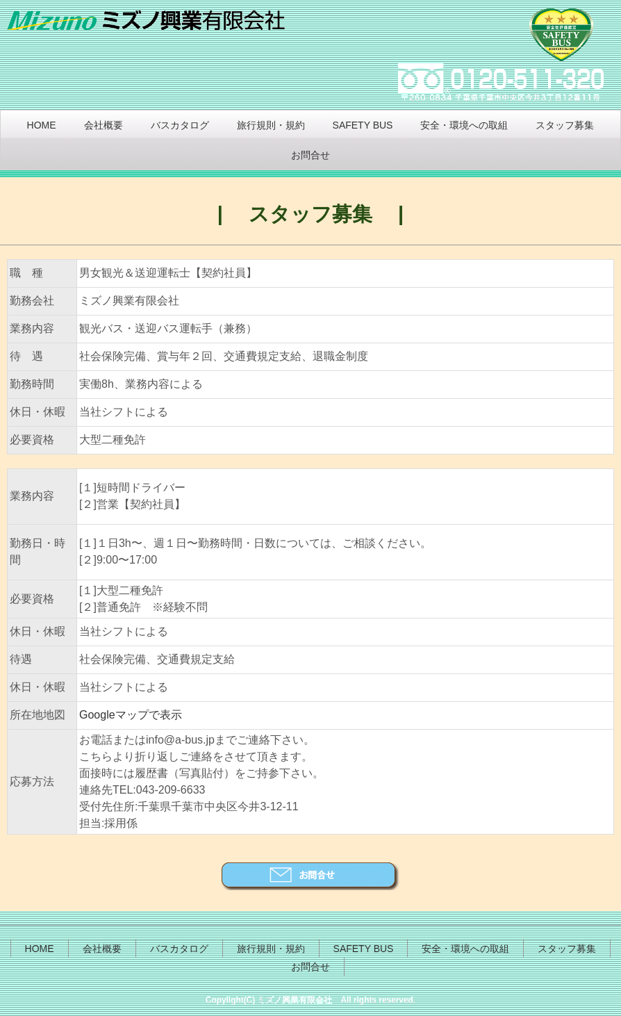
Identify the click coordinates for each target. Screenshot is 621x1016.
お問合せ (310, 155)
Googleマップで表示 (130, 715)
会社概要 (103, 125)
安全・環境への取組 (464, 125)
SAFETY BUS (363, 125)
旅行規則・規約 (271, 125)
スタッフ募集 (565, 125)
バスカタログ (180, 125)
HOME (41, 125)
